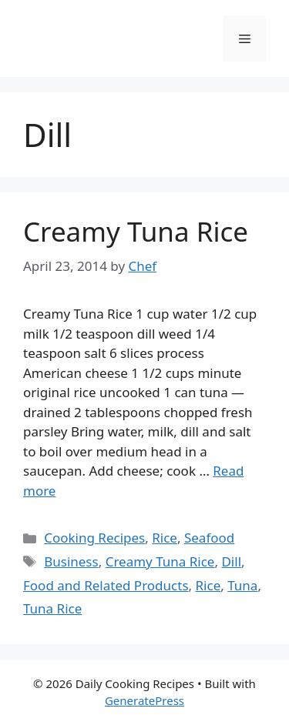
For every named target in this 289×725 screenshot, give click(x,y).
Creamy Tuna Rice (135, 231)
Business (71, 561)
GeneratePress (144, 700)
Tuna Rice (52, 608)
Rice (164, 537)
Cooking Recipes (94, 537)
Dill (231, 561)
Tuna (242, 585)
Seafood (209, 537)
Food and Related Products (106, 585)
